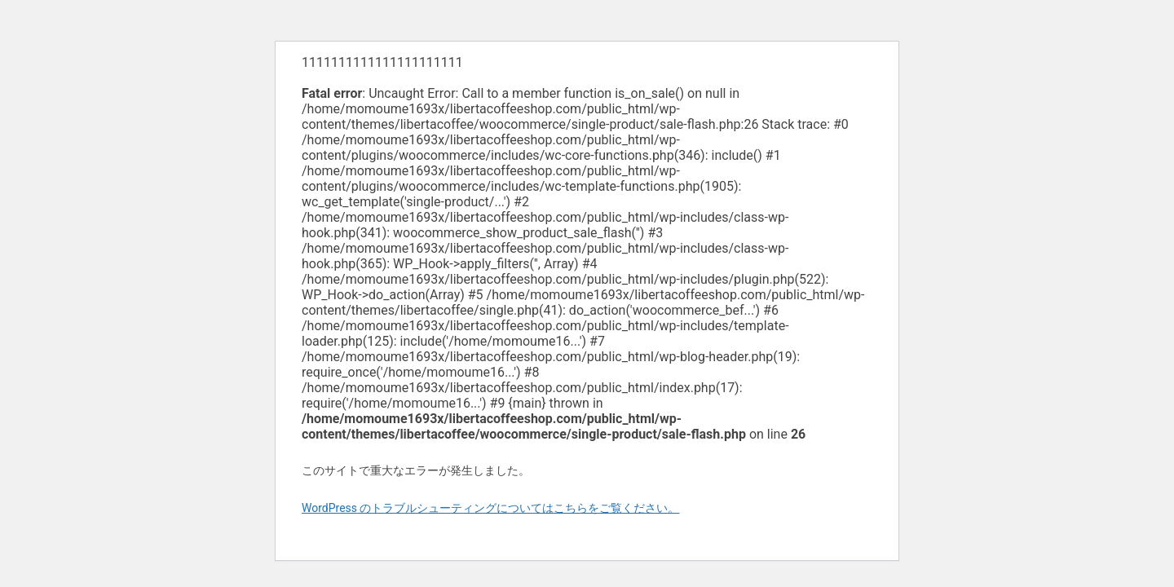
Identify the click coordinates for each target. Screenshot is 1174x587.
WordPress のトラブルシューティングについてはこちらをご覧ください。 (491, 507)
